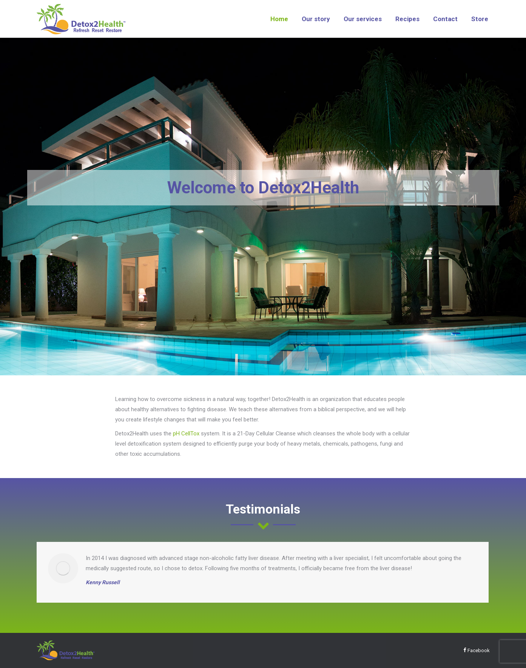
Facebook (476, 650)
